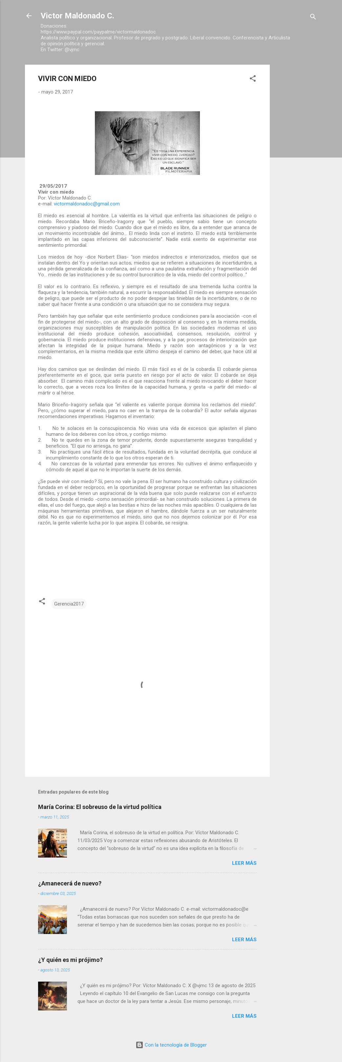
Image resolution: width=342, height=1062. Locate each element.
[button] (253, 79)
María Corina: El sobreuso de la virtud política (99, 806)
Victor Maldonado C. (77, 15)
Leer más (244, 863)
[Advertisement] (296, 163)
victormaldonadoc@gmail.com (87, 204)
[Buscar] (313, 18)
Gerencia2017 (69, 604)
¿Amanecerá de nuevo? (69, 883)
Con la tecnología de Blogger (171, 1045)
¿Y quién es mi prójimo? (70, 959)
